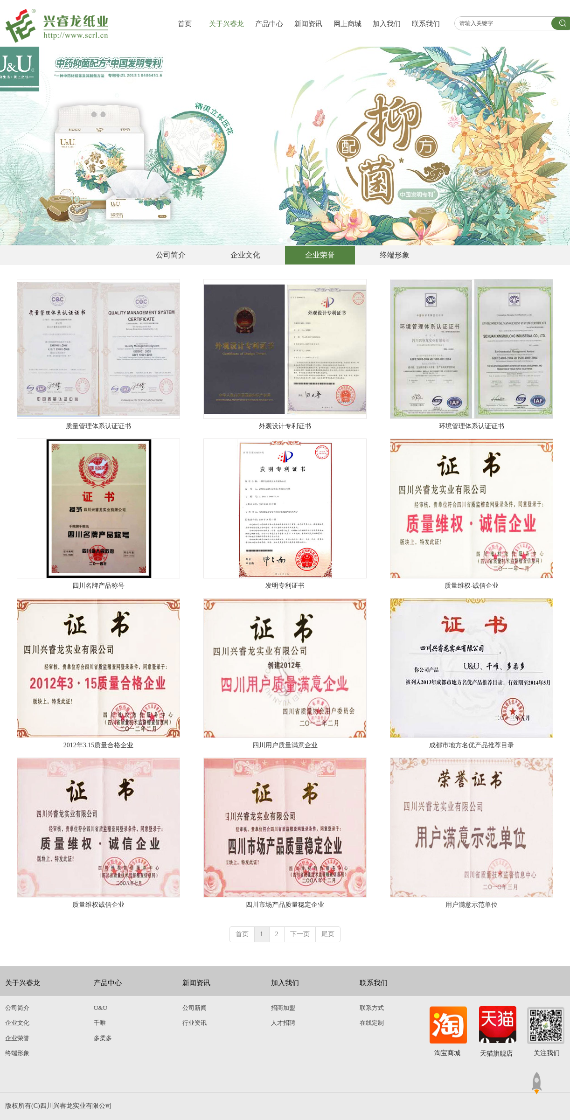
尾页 (327, 934)
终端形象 (17, 1053)
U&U (100, 1007)
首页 (242, 934)
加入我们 (285, 983)
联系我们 (374, 983)
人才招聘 (283, 1022)
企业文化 (17, 1022)
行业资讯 (194, 1022)
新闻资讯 (196, 983)
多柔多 (103, 1038)
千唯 (100, 1022)
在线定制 (372, 1022)
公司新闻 (194, 1007)
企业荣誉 (17, 1038)
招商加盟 (283, 1007)
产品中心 (108, 983)
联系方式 (372, 1007)
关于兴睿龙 (22, 983)
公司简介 (17, 1007)
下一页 (300, 934)
